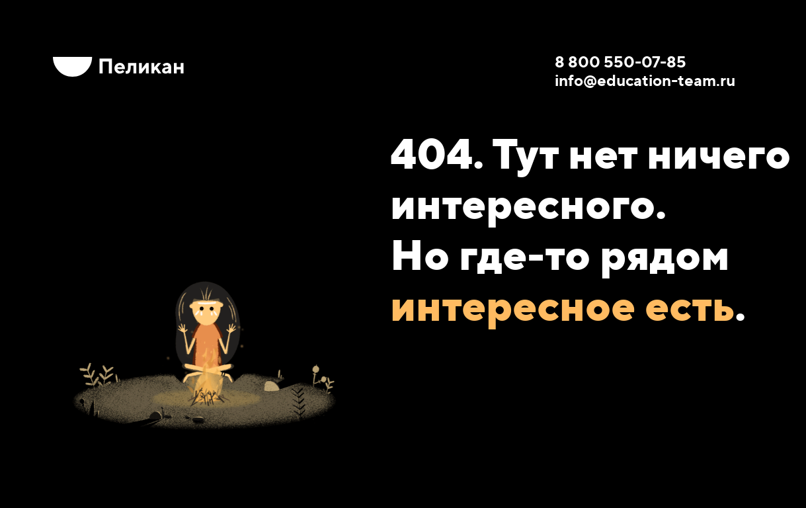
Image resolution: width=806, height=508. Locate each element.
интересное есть (562, 305)
